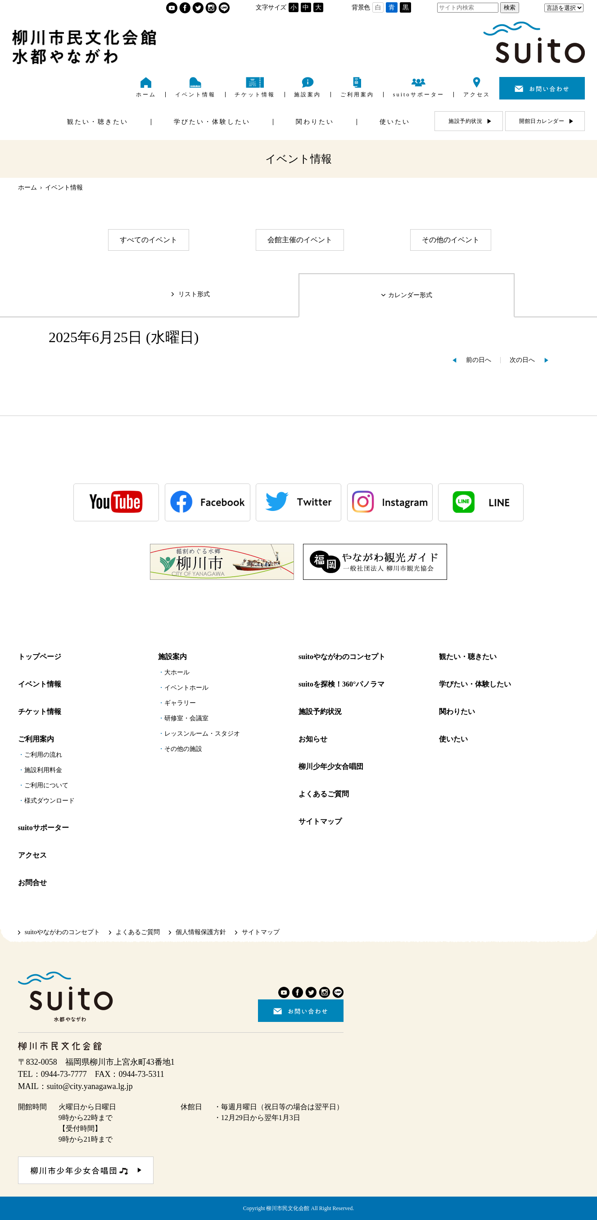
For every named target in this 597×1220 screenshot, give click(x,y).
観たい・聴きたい (468, 656)
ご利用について (46, 785)
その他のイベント (450, 240)
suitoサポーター (43, 827)
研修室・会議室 (186, 718)
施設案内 (172, 656)
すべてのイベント (148, 240)
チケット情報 (39, 711)
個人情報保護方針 (201, 932)
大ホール (177, 672)
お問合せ (32, 882)
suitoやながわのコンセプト (341, 656)
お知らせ (312, 739)
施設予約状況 (320, 711)
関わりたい (457, 711)
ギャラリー (180, 703)
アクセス (32, 855)
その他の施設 (183, 749)
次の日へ (522, 360)
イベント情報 (39, 684)
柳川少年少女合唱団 (330, 766)
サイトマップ (320, 821)
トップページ (39, 656)
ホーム (27, 187)
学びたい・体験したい (475, 684)
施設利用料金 (43, 770)
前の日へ (478, 360)
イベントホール (186, 687)
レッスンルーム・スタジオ (202, 733)
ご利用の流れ (43, 754)
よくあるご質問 (323, 794)
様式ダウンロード (49, 800)
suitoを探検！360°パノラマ (341, 684)
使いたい (453, 739)
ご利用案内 (36, 739)
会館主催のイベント (299, 240)
